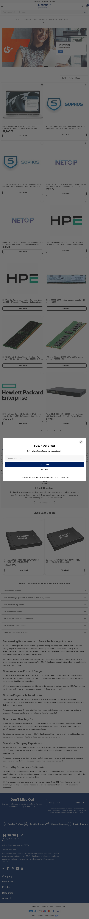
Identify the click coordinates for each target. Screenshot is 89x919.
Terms (56, 477)
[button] (81, 442)
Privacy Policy (64, 477)
